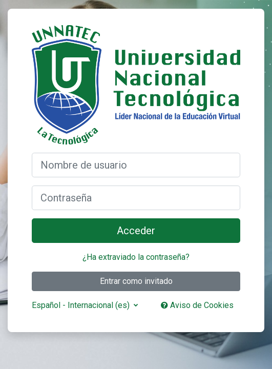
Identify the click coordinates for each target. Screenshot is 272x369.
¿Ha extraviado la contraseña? (136, 257)
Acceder (136, 230)
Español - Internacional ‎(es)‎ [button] (82, 305)
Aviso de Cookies (197, 305)
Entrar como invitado (136, 281)
